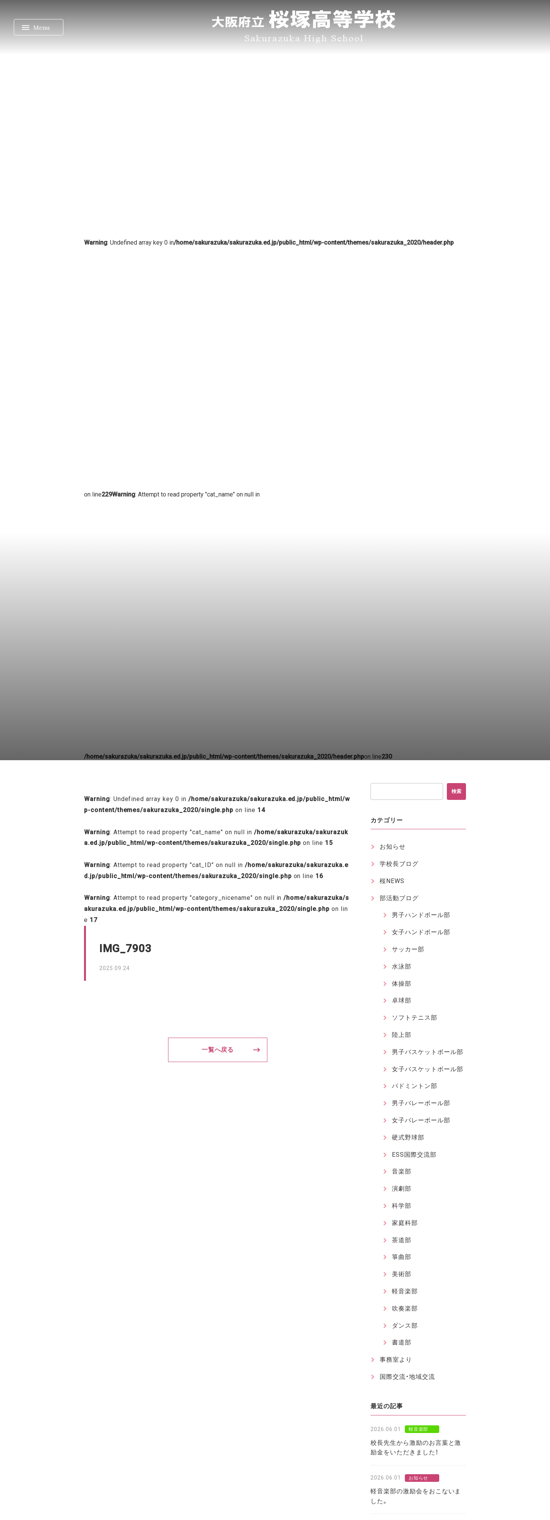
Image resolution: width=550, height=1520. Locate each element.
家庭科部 (405, 1223)
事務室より (396, 1359)
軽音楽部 (405, 1291)
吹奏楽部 (405, 1308)
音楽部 (401, 1171)
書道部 (401, 1342)
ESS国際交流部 (414, 1154)
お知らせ (393, 846)
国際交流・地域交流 (407, 1376)
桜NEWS (392, 881)
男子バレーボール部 (421, 1103)
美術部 (401, 1274)
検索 (456, 791)
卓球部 (401, 1000)
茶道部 (401, 1240)
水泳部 (401, 966)
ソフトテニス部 (414, 1017)
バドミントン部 (414, 1086)
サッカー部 (408, 949)
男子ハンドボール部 (421, 915)
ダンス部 (405, 1325)
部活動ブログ (399, 898)
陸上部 (401, 1034)
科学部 (401, 1205)
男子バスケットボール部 (427, 1052)
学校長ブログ (399, 863)
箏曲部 (401, 1256)
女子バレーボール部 (421, 1120)
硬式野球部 (408, 1137)
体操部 (401, 983)
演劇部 (401, 1188)
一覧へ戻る (218, 1049)
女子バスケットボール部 (427, 1069)
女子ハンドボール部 (421, 932)
